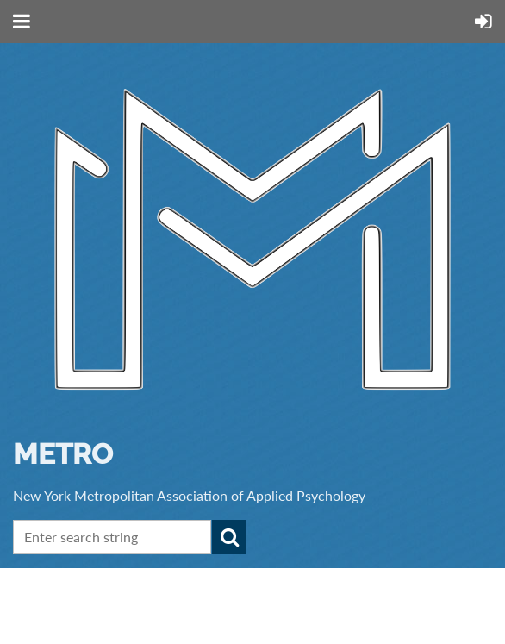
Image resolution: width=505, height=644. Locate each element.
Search (229, 537)
